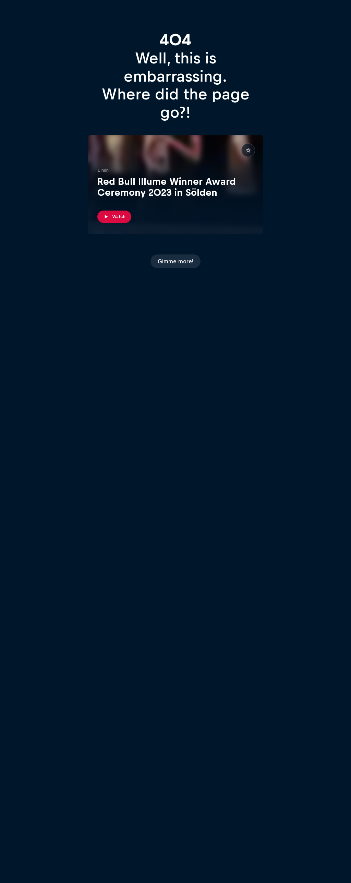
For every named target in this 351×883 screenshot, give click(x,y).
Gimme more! (175, 261)
